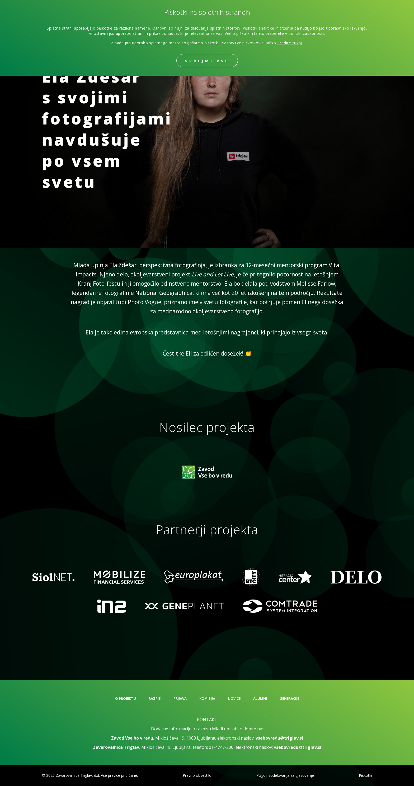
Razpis (155, 698)
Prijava (180, 698)
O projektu (125, 698)
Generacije (289, 698)
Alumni (260, 698)
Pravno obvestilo (197, 775)
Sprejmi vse (207, 60)
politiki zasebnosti (306, 33)
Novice (234, 698)
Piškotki (365, 775)
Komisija (207, 698)
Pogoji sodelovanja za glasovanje (285, 775)
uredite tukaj (289, 42)
